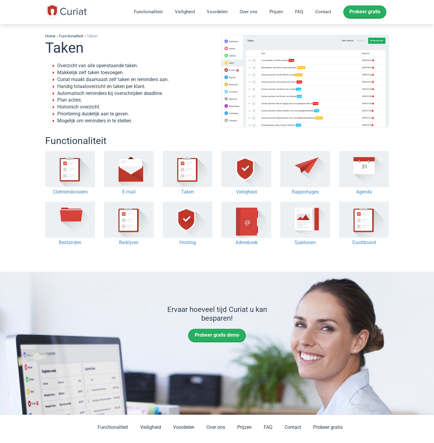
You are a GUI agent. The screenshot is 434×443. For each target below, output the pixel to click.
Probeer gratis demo (217, 335)
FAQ (299, 11)
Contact (323, 11)
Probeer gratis (364, 11)
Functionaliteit (148, 11)
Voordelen (217, 11)
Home (50, 36)
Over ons (248, 11)
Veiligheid (185, 11)
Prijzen (276, 11)
